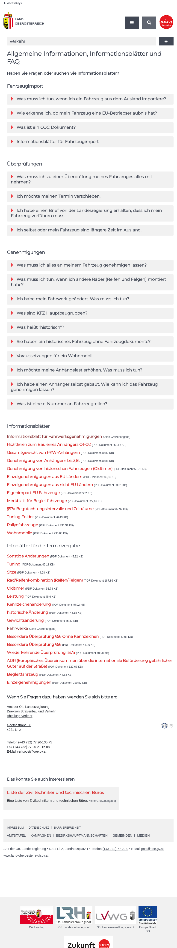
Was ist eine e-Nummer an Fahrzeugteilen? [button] (59, 413)
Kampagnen (41, 845)
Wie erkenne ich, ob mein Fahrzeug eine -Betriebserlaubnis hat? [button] (84, 113)
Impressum (17, 837)
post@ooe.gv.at (152, 859)
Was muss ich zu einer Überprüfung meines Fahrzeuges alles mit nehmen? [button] (81, 181)
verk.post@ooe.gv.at (32, 761)
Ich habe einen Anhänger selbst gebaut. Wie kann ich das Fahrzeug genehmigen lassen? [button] (84, 396)
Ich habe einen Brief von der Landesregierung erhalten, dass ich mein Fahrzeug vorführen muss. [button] (86, 216)
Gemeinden (122, 845)
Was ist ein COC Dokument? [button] (43, 128)
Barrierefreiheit (75, 837)
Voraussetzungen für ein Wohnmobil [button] (51, 363)
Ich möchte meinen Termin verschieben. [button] (55, 199)
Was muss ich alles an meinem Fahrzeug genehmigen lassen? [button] (79, 270)
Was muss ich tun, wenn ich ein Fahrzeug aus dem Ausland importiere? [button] (88, 99)
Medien (143, 845)
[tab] (90, 99)
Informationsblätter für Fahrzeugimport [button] (55, 143)
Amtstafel (16, 845)
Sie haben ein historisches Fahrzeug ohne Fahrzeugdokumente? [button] (80, 349)
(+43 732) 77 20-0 (115, 859)
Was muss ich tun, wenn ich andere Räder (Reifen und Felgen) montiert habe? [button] (88, 287)
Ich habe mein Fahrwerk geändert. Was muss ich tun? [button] (70, 305)
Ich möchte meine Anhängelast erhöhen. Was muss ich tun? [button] (76, 378)
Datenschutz (43, 837)
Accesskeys (13, 3)
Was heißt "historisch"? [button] (37, 334)
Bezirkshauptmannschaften (82, 845)
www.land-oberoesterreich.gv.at (25, 865)
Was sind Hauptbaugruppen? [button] (49, 319)
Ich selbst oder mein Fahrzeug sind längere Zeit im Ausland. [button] (76, 234)
